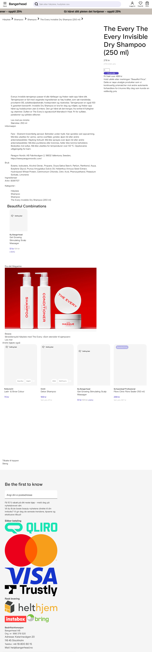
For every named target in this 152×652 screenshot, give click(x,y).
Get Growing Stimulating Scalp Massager (18, 240)
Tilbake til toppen (10, 460)
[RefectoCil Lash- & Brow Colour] (20, 364)
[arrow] (56, 492)
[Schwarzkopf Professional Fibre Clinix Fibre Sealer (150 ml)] (130, 364)
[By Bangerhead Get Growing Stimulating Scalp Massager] (18, 220)
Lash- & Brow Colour (14, 391)
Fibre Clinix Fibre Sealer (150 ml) (129, 391)
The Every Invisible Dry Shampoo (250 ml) (60, 19)
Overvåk (111, 73)
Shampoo (19, 19)
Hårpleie (6, 19)
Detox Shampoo (48, 391)
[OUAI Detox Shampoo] (57, 364)
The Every (119, 29)
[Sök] (77, 4)
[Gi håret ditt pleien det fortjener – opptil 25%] (76, 12)
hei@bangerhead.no (22, 647)
